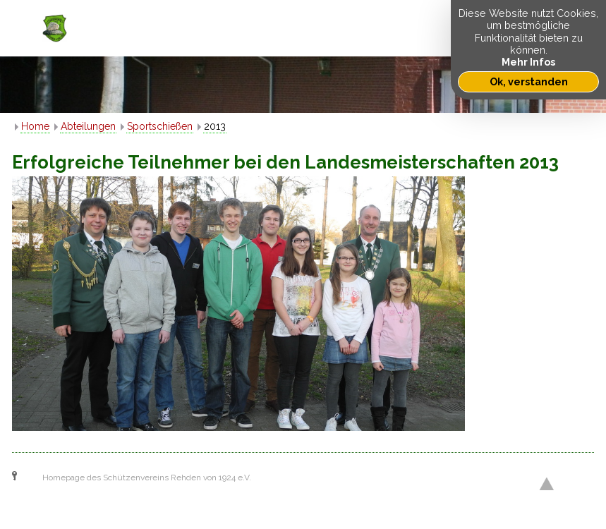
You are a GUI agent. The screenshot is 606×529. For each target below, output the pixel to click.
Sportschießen (160, 126)
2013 (215, 126)
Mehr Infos (528, 62)
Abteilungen (88, 126)
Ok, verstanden (529, 81)
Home (35, 126)
